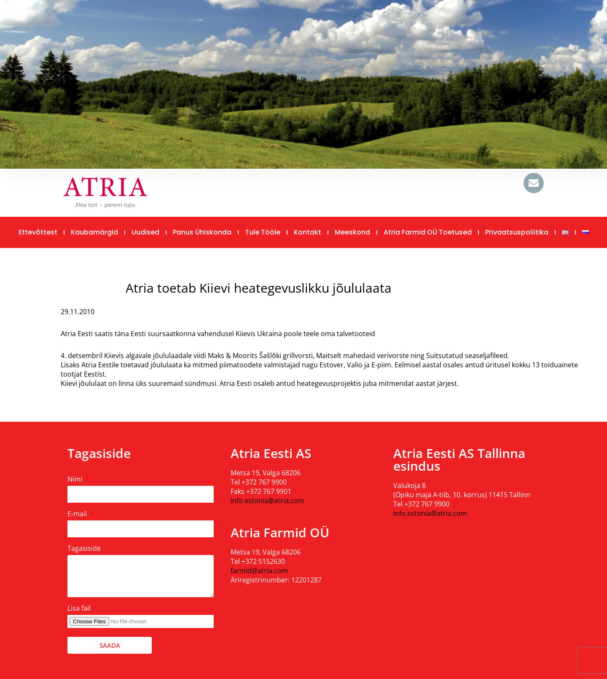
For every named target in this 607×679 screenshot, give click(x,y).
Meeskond (352, 232)
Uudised (145, 232)
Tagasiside (84, 548)
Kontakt (307, 232)
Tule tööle (262, 232)
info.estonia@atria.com (267, 500)
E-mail (78, 513)
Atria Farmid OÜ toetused (428, 232)
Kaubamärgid (94, 232)
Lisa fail (79, 608)
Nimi (75, 479)
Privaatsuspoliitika (516, 232)
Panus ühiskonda (202, 232)
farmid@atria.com (259, 570)
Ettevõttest (38, 232)
